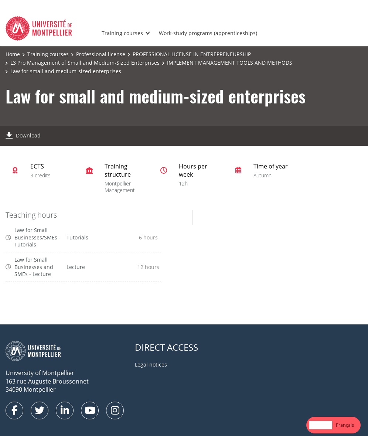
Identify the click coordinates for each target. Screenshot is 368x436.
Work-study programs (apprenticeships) (208, 33)
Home (13, 54)
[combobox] (320, 425)
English (320, 425)
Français (345, 425)
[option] (345, 425)
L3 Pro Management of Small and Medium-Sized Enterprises (85, 62)
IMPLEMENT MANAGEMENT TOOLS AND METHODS (229, 62)
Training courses (122, 33)
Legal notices (151, 364)
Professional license (100, 54)
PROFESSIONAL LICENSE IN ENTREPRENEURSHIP (192, 54)
